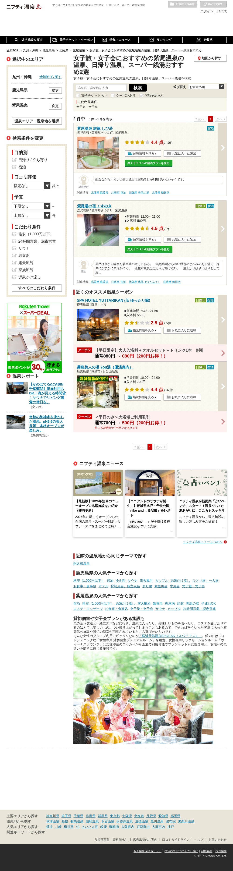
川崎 (58, 827)
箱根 (65, 821)
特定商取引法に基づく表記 (181, 851)
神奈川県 (52, 816)
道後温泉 (141, 821)
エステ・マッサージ (88, 609)
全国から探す (50, 76)
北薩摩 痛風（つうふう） (144, 281)
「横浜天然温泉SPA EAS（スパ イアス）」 (170, 636)
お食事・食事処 (84, 586)
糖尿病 (170, 603)
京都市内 (143, 827)
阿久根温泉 (81, 563)
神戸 (170, 827)
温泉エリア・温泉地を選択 (36, 121)
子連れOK (208, 603)
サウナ (132, 580)
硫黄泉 (158, 603)
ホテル (103, 586)
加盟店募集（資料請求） (111, 839)
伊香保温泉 (124, 821)
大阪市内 (127, 827)
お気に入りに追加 (184, 153)
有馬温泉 (76, 821)
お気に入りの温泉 (182, 4)
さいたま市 (90, 827)
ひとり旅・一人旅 (205, 580)
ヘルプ (198, 839)
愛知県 (163, 816)
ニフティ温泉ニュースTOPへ (202, 542)
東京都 (115, 816)
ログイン (206, 11)
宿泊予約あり (154, 95)
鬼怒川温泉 (186, 821)
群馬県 (103, 816)
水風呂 (175, 586)
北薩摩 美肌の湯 (139, 192)
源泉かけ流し (180, 580)
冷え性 (120, 580)
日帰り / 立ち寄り (33, 160)
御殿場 (114, 827)
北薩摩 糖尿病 (160, 192)
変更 (55, 90)
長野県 (151, 816)
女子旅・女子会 (193, 586)
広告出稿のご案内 (145, 839)
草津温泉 (52, 821)
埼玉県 (66, 816)
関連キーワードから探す (26, 832)
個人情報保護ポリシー (147, 851)
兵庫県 (91, 816)
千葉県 (78, 816)
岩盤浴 (24, 256)
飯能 (103, 827)
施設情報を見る (143, 153)
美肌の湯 (192, 603)
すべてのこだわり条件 (36, 288)
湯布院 (171, 821)
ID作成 (222, 11)
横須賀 (69, 827)
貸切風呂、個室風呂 (125, 586)
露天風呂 (146, 580)
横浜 (49, 827)
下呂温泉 (107, 821)
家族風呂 (161, 586)
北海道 (139, 816)
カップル (161, 580)
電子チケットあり (94, 95)
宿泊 (110, 580)
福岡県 (175, 816)
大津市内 (158, 827)
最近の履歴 (213, 4)
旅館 (180, 603)
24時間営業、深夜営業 (199, 609)
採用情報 (221, 851)
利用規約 (206, 851)
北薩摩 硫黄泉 (99, 192)
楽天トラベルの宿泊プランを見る (148, 163)
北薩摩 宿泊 (118, 192)
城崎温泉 (92, 821)
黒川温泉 (157, 821)
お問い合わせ (218, 839)
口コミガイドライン (175, 839)
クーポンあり (126, 95)
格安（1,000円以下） (88, 580)
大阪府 (127, 816)
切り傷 (147, 586)
